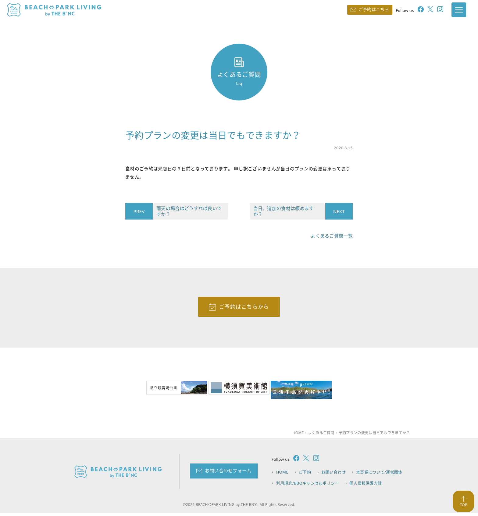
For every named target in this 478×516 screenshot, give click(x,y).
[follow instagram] (434, 11)
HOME (282, 475)
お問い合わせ (334, 475)
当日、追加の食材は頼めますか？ (289, 213)
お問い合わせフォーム (228, 474)
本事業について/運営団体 (380, 475)
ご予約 (305, 475)
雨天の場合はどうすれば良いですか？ (187, 213)
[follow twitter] (424, 11)
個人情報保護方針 (366, 486)
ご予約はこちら (369, 10)
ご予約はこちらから (244, 308)
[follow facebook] (414, 11)
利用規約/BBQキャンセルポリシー (307, 486)
